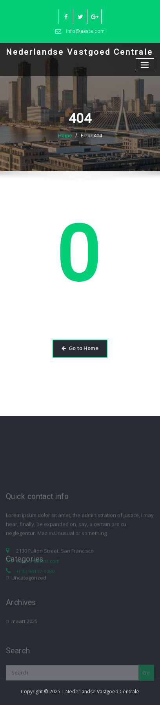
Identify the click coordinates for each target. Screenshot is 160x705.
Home (65, 135)
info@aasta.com (85, 31)
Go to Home (80, 348)
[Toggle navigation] (145, 64)
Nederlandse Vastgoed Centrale (79, 52)
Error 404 (91, 135)
